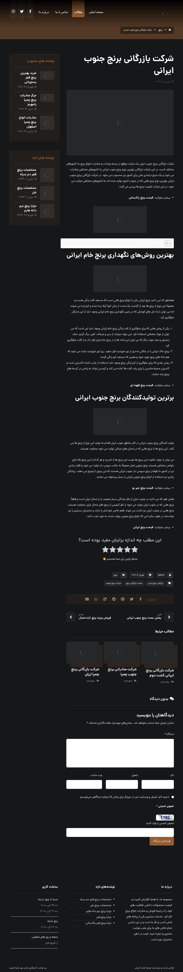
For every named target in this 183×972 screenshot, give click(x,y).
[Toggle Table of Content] (166, 243)
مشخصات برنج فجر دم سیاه (26, 172)
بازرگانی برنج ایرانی (155, 583)
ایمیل (135, 775)
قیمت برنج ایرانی (143, 527)
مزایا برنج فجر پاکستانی (98, 923)
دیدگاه (169, 734)
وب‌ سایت (96, 775)
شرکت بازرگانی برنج (134, 583)
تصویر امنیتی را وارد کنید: (160, 823)
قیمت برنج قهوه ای (141, 385)
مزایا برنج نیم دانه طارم (27, 208)
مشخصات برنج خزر (26, 190)
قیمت (141, 198)
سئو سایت (156, 968)
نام (172, 775)
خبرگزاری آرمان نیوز (28, 968)
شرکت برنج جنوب (113, 583)
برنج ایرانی (165, 682)
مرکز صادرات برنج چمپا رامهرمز (28, 100)
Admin (161, 575)
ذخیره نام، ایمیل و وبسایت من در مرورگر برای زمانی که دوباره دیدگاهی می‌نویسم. (124, 797)
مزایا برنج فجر (103, 917)
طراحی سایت (168, 968)
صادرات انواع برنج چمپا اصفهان (27, 122)
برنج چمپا (128, 681)
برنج (115, 575)
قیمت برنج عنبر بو (142, 488)
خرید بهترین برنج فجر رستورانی (28, 78)
